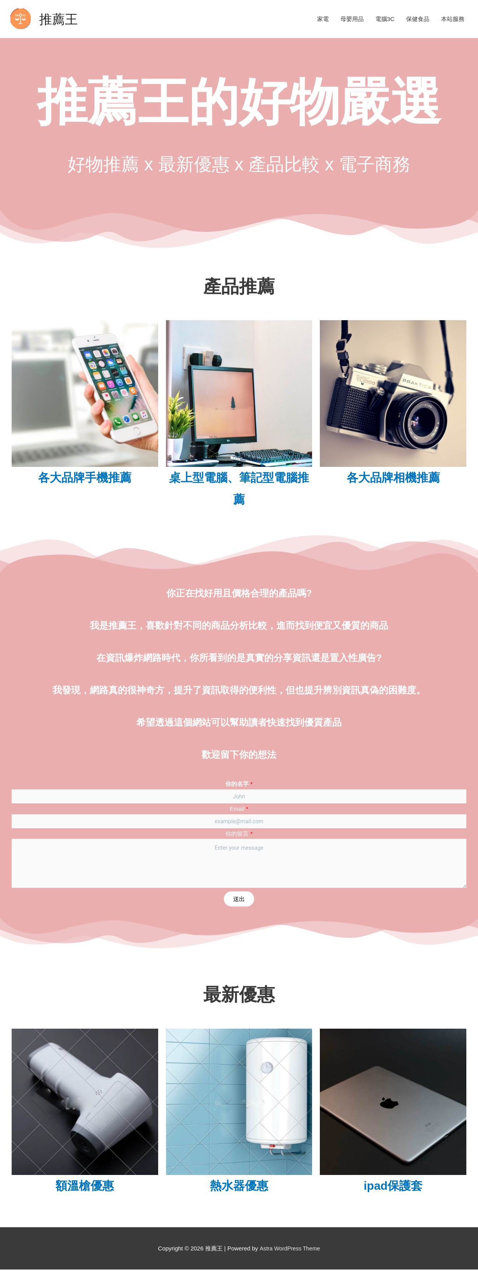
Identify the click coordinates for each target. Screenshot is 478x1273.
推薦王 (59, 18)
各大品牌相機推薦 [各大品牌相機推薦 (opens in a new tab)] (393, 477)
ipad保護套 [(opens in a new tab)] (393, 1189)
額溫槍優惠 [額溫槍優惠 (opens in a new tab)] (85, 1189)
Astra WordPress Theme (290, 1252)
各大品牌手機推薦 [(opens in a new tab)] (84, 477)
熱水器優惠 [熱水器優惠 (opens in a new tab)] (239, 1189)
